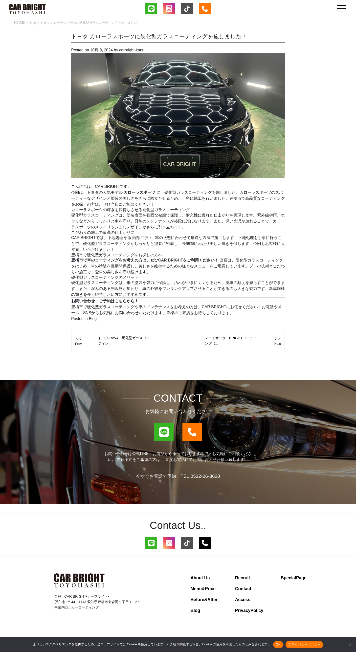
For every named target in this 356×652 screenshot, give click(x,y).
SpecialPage (294, 577)
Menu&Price (203, 588)
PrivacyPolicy (249, 610)
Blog (33, 22)
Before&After (204, 599)
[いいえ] (349, 644)
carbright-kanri (131, 50)
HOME (20, 23)
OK (278, 644)
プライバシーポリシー (304, 644)
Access (242, 599)
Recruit (242, 577)
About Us (200, 577)
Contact (243, 588)
